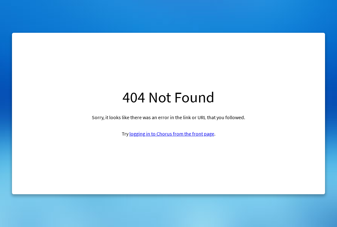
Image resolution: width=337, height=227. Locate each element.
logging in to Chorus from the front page (171, 134)
